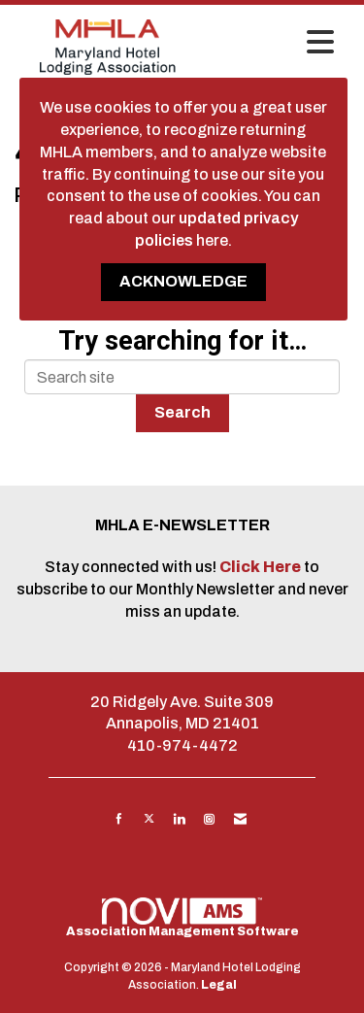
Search (182, 412)
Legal (219, 985)
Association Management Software (182, 917)
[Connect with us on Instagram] (209, 818)
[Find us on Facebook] (119, 818)
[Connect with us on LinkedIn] (179, 818)
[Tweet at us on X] (149, 818)
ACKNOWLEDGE (183, 281)
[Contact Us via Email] (240, 818)
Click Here (261, 566)
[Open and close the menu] (272, 43)
